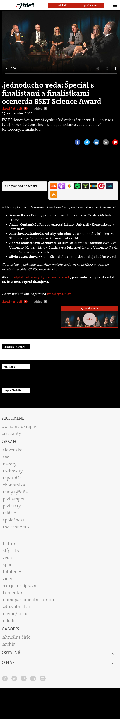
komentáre (14, 593)
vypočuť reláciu (89, 308)
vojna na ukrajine (20, 426)
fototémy (12, 572)
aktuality (12, 433)
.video (38, 108)
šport (8, 565)
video (8, 579)
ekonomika (14, 485)
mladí (8, 621)
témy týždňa (15, 492)
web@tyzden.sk (59, 294)
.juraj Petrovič (12, 108)
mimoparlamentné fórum (28, 600)
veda (7, 558)
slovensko (13, 450)
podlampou (14, 499)
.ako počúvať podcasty (20, 186)
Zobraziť (20, 346)
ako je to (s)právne (21, 586)
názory (9, 464)
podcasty (12, 506)
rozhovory (13, 471)
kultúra (10, 544)
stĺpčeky (11, 551)
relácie (9, 513)
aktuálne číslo (17, 637)
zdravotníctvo (16, 607)
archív (9, 644)
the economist (17, 527)
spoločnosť (13, 520)
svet (7, 457)
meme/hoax (15, 614)
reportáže (12, 478)
